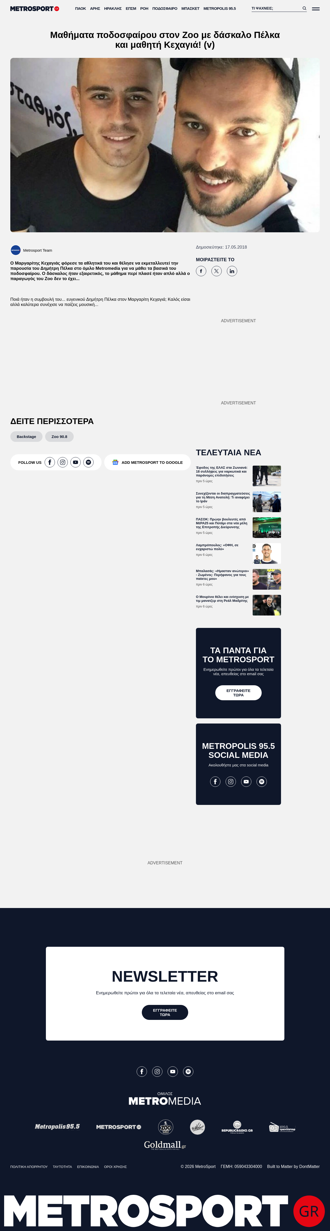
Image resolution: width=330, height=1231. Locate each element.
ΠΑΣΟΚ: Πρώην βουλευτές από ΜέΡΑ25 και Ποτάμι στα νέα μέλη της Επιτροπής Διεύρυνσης (221, 523)
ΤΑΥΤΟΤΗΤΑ (62, 1167)
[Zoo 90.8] (59, 436)
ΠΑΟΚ (80, 8)
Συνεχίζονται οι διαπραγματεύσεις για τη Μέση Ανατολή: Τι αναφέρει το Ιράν (223, 497)
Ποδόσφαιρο (164, 8)
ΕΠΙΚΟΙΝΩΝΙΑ (88, 1167)
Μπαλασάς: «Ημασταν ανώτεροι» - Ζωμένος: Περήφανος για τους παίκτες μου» (222, 575)
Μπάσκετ (191, 8)
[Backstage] (26, 436)
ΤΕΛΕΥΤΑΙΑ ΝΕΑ (228, 452)
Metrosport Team (37, 250)
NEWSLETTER (165, 976)
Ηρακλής (113, 8)
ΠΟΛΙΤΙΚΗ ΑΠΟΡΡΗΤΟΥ (29, 1167)
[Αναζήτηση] (276, 8)
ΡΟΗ (144, 8)
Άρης (95, 8)
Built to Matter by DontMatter (293, 1166)
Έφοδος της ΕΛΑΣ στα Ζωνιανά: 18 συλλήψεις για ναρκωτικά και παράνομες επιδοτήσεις (222, 471)
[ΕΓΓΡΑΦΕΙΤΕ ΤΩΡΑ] (238, 692)
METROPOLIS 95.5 (219, 8)
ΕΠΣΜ (131, 8)
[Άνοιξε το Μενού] (316, 8)
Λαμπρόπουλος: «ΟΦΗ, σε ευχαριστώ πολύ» (217, 547)
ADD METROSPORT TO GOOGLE (152, 462)
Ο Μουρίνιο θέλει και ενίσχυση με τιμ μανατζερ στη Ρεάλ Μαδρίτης (222, 599)
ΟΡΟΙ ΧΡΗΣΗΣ (115, 1167)
